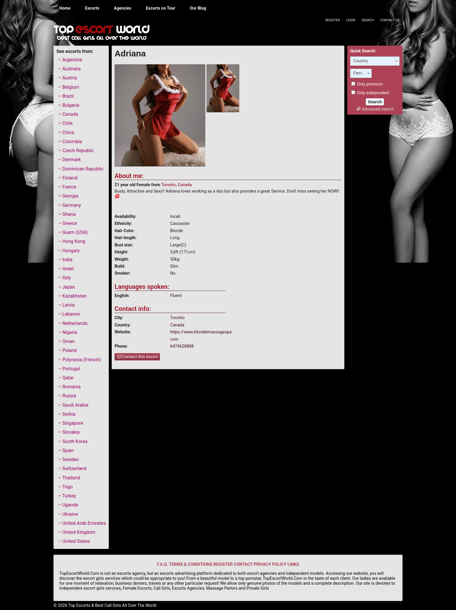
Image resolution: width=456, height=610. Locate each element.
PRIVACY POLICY (270, 564)
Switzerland (74, 468)
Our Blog (198, 8)
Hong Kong (73, 241)
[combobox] (375, 61)
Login (350, 20)
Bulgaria (70, 105)
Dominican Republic (82, 169)
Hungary (71, 250)
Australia (71, 69)
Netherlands (75, 323)
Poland (69, 350)
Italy (66, 277)
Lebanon (71, 314)
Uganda (70, 505)
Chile (67, 123)
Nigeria (69, 332)
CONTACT (243, 564)
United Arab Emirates (84, 523)
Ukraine (70, 514)
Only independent (370, 92)
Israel (68, 268)
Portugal (71, 368)
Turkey (69, 496)
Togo (67, 487)
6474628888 (182, 346)
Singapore (72, 423)
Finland (69, 178)
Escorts (92, 8)
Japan (68, 287)
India (67, 259)
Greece (69, 223)
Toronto (168, 184)
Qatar (68, 377)
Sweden (70, 459)
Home (65, 8)
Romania (71, 387)
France (69, 187)
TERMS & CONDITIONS (190, 564)
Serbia (68, 414)
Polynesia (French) (81, 359)
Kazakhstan (74, 296)
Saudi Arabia (75, 405)
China (68, 132)
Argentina (72, 60)
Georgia (70, 196)
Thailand (71, 478)
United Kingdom (78, 532)
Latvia (68, 305)
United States (76, 541)
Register (332, 20)
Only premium (367, 84)
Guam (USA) (75, 232)
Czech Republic (78, 150)
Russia (69, 396)
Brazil (68, 96)
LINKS (293, 564)
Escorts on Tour (160, 8)
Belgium (70, 87)
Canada (185, 184)
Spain (68, 450)
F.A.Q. (162, 564)
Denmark (71, 159)
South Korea (75, 441)
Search (368, 20)
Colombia (72, 141)
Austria (69, 78)
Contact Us (389, 20)
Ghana (69, 214)
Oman (68, 341)
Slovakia (70, 432)
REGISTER (223, 564)
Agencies (122, 8)
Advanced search (375, 109)
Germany (71, 205)
